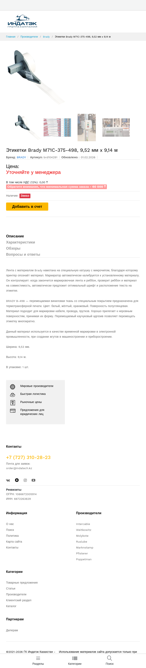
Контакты (12, 547)
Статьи (10, 588)
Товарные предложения (22, 582)
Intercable (83, 524)
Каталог (11, 606)
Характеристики (20, 242)
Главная (10, 36)
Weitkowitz (83, 529)
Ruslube (81, 541)
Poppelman (84, 559)
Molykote (82, 535)
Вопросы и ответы (23, 254)
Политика (12, 535)
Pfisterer (82, 553)
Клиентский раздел (18, 600)
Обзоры (13, 248)
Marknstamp (84, 547)
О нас (10, 524)
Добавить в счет (27, 206)
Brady (46, 36)
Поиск (10, 529)
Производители (29, 36)
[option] (73, 77)
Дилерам (12, 630)
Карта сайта (14, 541)
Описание (15, 236)
